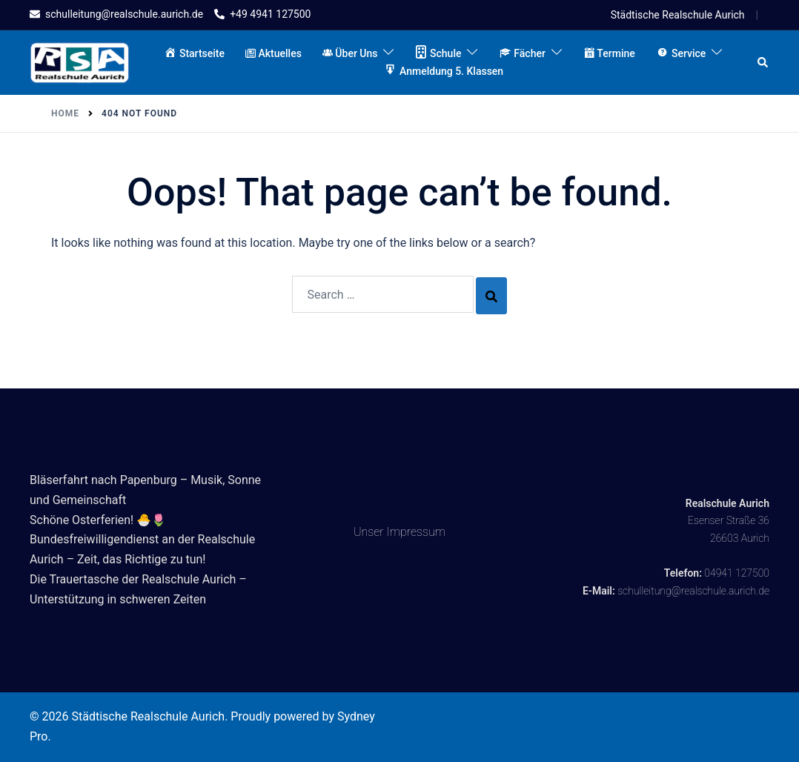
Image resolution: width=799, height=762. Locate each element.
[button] (763, 62)
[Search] (491, 295)
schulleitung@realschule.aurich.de (693, 591)
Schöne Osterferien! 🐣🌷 (98, 520)
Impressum (416, 532)
